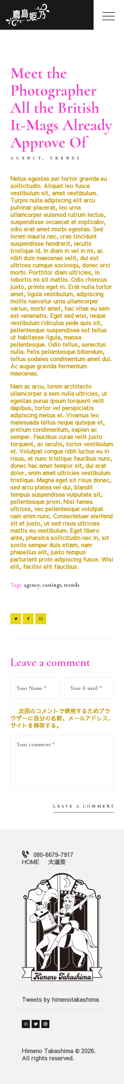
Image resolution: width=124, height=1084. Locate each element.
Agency (27, 158)
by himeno (35, 166)
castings (51, 585)
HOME (30, 862)
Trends (66, 158)
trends (71, 585)
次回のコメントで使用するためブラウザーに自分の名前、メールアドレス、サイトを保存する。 (62, 718)
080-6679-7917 (53, 854)
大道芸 (56, 862)
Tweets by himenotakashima (60, 999)
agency (32, 585)
